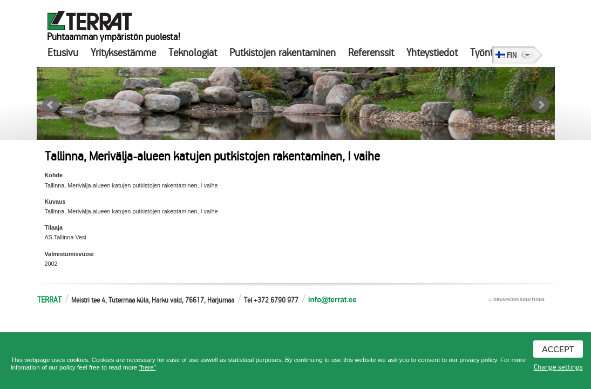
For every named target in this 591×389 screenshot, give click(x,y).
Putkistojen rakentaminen (282, 52)
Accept (558, 349)
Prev (50, 104)
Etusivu (62, 52)
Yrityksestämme (123, 52)
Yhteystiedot (432, 52)
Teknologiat (192, 52)
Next (540, 104)
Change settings (558, 367)
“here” (147, 367)
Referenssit (371, 52)
